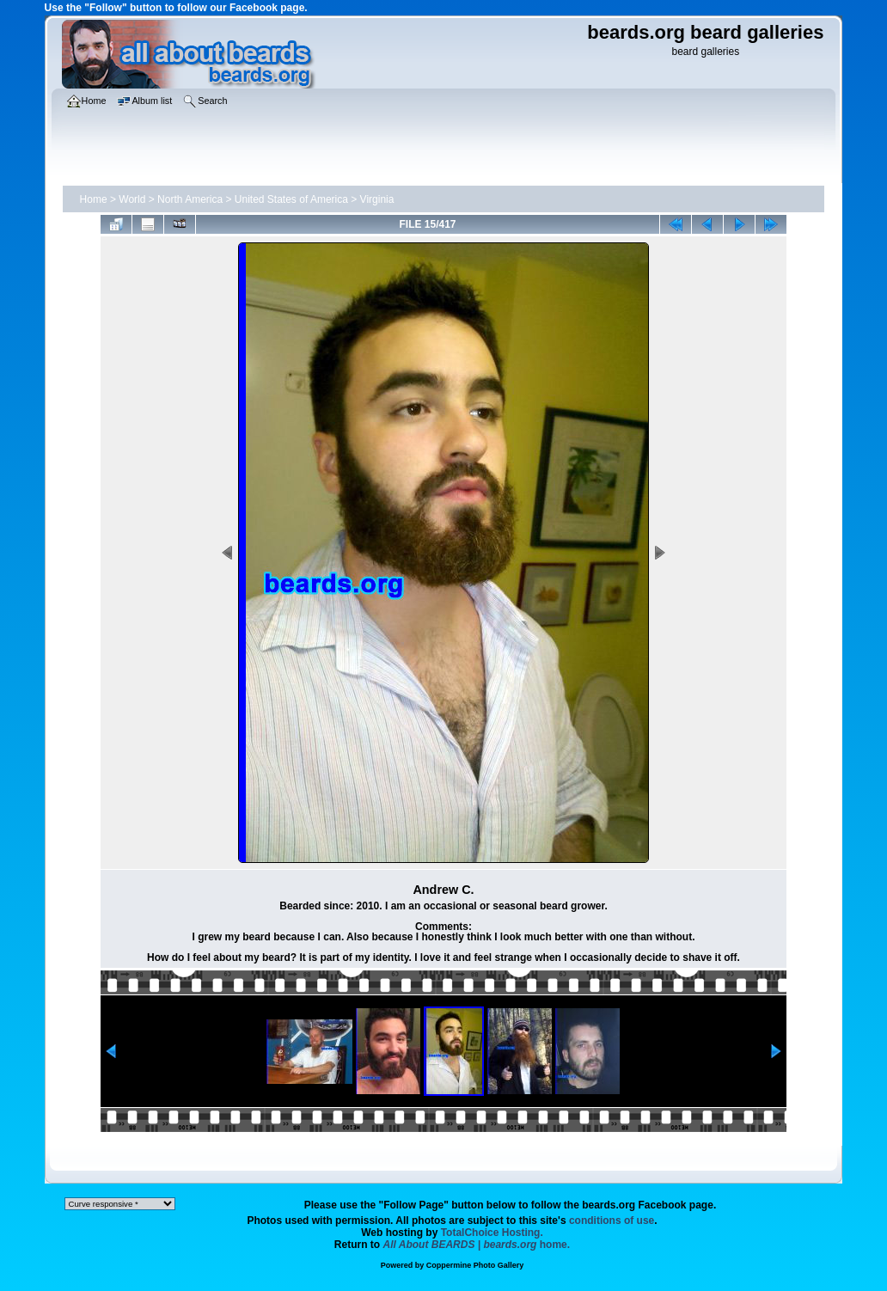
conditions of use (611, 1221)
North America (190, 199)
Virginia (377, 199)
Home (93, 199)
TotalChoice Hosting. (492, 1233)
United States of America (291, 199)
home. (477, 1245)
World (132, 199)
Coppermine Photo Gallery (475, 1265)
